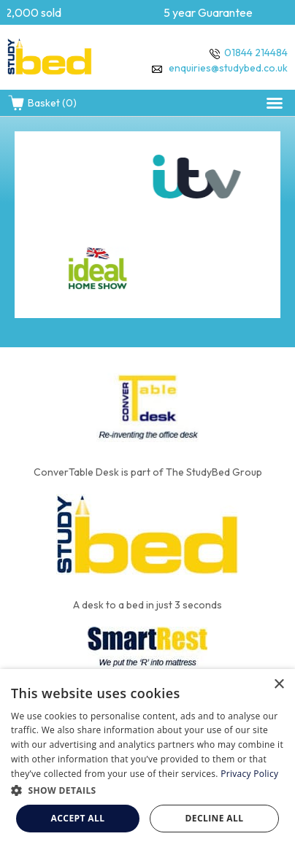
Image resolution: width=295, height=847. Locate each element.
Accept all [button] (78, 818)
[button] (274, 103)
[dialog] (147, 758)
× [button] (278, 684)
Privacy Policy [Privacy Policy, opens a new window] (249, 773)
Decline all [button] (214, 818)
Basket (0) (42, 103)
